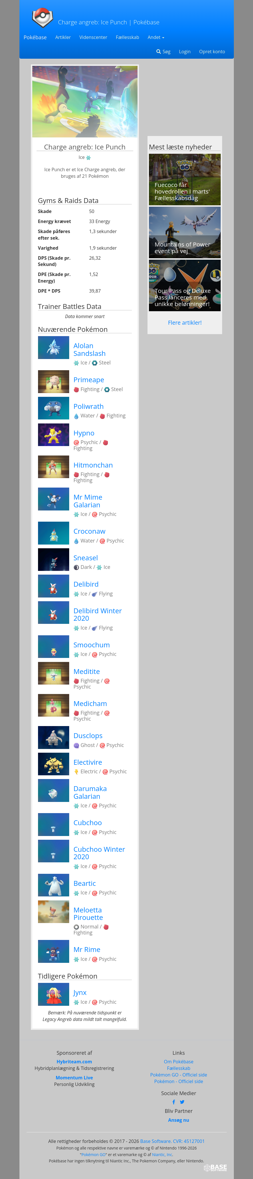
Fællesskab (127, 37)
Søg (163, 51)
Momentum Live (74, 1077)
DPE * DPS (49, 291)
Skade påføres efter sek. (54, 234)
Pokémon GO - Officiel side (178, 1075)
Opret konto (212, 51)
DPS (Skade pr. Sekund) (54, 261)
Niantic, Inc (162, 1154)
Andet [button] (156, 37)
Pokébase (35, 37)
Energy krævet (54, 221)
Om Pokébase (178, 1061)
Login (185, 51)
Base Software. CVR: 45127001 (172, 1141)
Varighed (48, 248)
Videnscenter (93, 37)
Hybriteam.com (74, 1061)
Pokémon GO (93, 1154)
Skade (45, 211)
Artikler (63, 37)
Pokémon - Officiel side (178, 1081)
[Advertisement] (185, 100)
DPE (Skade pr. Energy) (54, 277)
